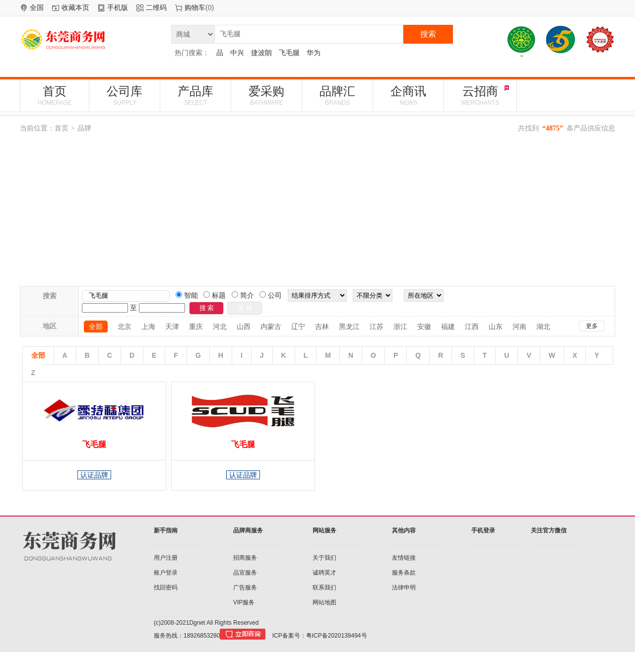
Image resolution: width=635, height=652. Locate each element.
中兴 (237, 53)
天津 (172, 326)
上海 (148, 326)
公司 (274, 295)
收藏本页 (75, 7)
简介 (246, 295)
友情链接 (404, 557)
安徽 (424, 326)
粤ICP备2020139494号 (336, 635)
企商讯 (408, 95)
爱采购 (266, 95)
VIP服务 (243, 602)
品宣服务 (245, 572)
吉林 (322, 326)
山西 (244, 326)
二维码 (156, 7)
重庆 (196, 326)
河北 (220, 326)
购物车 (195, 7)
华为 (313, 53)
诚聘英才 (324, 572)
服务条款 (404, 572)
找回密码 (166, 587)
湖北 (543, 326)
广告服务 (245, 587)
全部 (96, 326)
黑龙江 (349, 326)
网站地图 (324, 602)
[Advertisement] (317, 211)
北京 (124, 326)
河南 (519, 326)
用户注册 (166, 557)
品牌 (84, 128)
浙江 (400, 326)
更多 (592, 326)
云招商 (480, 95)
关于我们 (324, 557)
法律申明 (404, 587)
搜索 (428, 34)
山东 (496, 326)
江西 (472, 326)
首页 (54, 95)
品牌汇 (337, 95)
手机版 (117, 7)
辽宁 (298, 326)
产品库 (195, 95)
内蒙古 (270, 326)
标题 (218, 295)
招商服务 (245, 557)
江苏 (376, 326)
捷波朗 (261, 53)
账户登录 (166, 572)
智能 (190, 295)
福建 (448, 326)
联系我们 (324, 587)
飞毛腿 (289, 53)
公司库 (124, 95)
